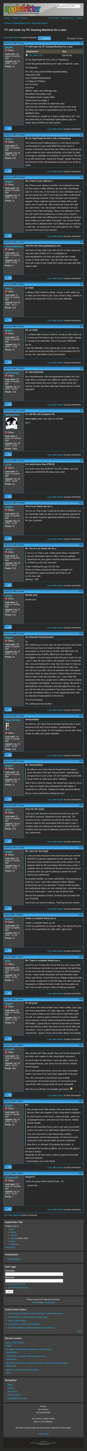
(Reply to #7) (32, 411)
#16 (81, 805)
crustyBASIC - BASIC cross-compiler (23, 1324)
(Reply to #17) (31, 915)
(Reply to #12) (32, 634)
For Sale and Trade (37, 23)
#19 (81, 957)
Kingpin (9, 1346)
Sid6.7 (8, 1373)
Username (10, 1271)
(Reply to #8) (31, 461)
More (79, 1331)
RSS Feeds (12, 1391)
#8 (81, 411)
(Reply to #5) (31, 326)
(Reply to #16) (32, 848)
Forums (15, 18)
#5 (81, 284)
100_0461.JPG (35, 55)
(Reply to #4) (31, 284)
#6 (81, 326)
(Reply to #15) (32, 805)
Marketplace (19, 23)
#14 (81, 716)
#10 (81, 503)
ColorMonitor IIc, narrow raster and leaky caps (27, 1317)
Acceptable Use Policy (17, 1398)
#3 (81, 177)
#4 (81, 242)
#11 (81, 545)
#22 (81, 1101)
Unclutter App (49, 1302)
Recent (24, 18)
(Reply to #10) (32, 545)
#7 (81, 368)
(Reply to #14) (32, 761)
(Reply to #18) (31, 957)
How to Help (43, 1434)
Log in (6, 37)
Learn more (10, 1247)
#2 (81, 135)
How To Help (53, 18)
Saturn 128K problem (17, 1321)
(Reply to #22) (30, 1173)
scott (8, 465)
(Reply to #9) (32, 503)
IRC (12, 1229)
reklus (9, 139)
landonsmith (11, 1366)
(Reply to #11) (32, 591)
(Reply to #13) (32, 716)
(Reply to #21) (31, 1101)
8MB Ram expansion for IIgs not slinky (22, 1370)
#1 (81, 43)
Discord (14, 1235)
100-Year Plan (67, 18)
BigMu (9, 47)
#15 (81, 761)
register (15, 37)
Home (7, 18)
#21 (81, 1045)
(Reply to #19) (31, 999)
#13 (81, 634)
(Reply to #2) (32, 177)
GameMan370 (12, 1352)
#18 (81, 915)
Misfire (13, 1238)
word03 (9, 1049)
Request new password (18, 1288)
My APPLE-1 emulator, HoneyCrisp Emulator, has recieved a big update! (36, 1363)
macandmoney (14, 246)
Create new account (16, 1284)
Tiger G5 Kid (12, 720)
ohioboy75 (11, 1177)
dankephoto (12, 414)
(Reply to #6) (31, 368)
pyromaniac (12, 372)
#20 (81, 999)
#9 (81, 461)
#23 (81, 1173)
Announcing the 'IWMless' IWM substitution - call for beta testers (35, 1313)
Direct (34, 1302)
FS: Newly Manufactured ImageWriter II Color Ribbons (31, 1328)
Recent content (13, 1259)
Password (10, 1277)
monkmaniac (11, 1359)
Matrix (13, 1232)
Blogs (9, 1385)
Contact (79, 18)
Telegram (14, 1244)
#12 (81, 591)
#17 (81, 848)
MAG (8, 961)
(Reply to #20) (30, 1045)
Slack (13, 1241)
